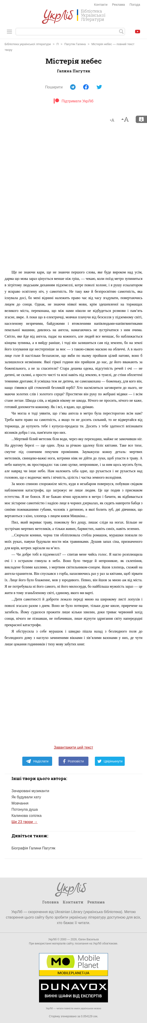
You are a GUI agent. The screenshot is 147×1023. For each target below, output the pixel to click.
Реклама (118, 4)
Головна (50, 902)
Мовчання (19, 803)
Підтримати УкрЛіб (73, 101)
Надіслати (37, 761)
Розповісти (73, 761)
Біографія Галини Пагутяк (33, 848)
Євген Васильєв (88, 939)
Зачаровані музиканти (30, 791)
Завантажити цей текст (73, 747)
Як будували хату (26, 797)
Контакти (100, 4)
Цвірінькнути (110, 761)
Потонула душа (24, 809)
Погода (135, 4)
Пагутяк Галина (75, 44)
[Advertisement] (73, 198)
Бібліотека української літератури (28, 44)
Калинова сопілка (26, 816)
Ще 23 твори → (24, 822)
